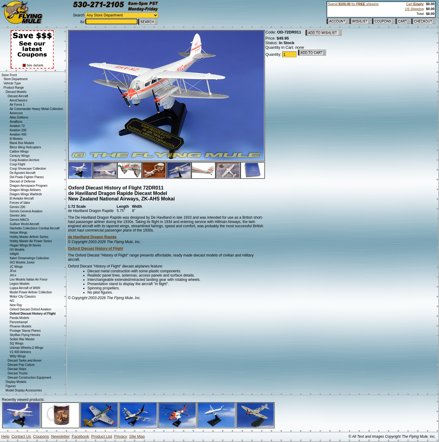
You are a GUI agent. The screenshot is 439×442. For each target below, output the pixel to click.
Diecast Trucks (18, 373)
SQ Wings (16, 343)
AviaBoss (16, 121)
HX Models (17, 249)
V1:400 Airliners (20, 352)
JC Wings (16, 266)
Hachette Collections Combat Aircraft (34, 228)
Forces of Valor (20, 202)
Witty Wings (18, 356)
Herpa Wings (18, 232)
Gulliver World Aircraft (24, 224)
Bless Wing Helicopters (25, 147)
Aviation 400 (18, 134)
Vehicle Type (12, 83)
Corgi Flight (17, 164)
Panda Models (19, 318)
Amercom (16, 113)
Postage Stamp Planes (25, 330)
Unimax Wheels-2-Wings (26, 347)
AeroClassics (18, 100)
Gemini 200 (17, 207)
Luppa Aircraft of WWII (25, 288)
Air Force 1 (17, 104)
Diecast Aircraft (18, 96)
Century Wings (20, 155)
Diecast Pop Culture (21, 364)
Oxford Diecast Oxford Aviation (31, 309)
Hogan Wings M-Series (25, 245)
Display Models (15, 382)
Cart (414, 4)
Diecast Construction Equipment (29, 377)
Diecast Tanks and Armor (24, 360)
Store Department (16, 79)
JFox (13, 271)
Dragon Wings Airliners (25, 190)
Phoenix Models (20, 326)
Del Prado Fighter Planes (27, 177)
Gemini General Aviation (26, 211)
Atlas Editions (19, 117)
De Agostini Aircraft (22, 173)
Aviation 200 (18, 130)
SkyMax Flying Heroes (25, 335)
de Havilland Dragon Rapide (92, 237)
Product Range (14, 87)
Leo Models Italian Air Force (29, 279)
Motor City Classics (23, 296)
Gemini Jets (18, 215)
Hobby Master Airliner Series (29, 237)
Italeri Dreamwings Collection (29, 258)
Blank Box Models (22, 143)
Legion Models (20, 283)
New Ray (16, 305)
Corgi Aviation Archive (24, 160)
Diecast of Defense (23, 181)
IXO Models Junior (22, 262)
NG (12, 300)
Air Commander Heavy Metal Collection (36, 109)
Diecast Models (15, 92)
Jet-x (13, 275)
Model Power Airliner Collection (31, 292)
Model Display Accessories (23, 390)
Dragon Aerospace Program (29, 185)
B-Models (16, 138)
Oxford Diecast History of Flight (95, 248)
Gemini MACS (19, 219)
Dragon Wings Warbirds (26, 194)
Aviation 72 (17, 126)
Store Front (9, 75)
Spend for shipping (353, 4)
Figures (10, 386)
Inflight (14, 254)
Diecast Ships (17, 369)
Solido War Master (22, 339)
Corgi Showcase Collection (28, 168)
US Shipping (414, 9)
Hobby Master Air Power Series (31, 241)
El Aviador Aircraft (22, 198)
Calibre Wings (19, 151)
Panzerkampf (19, 322)
